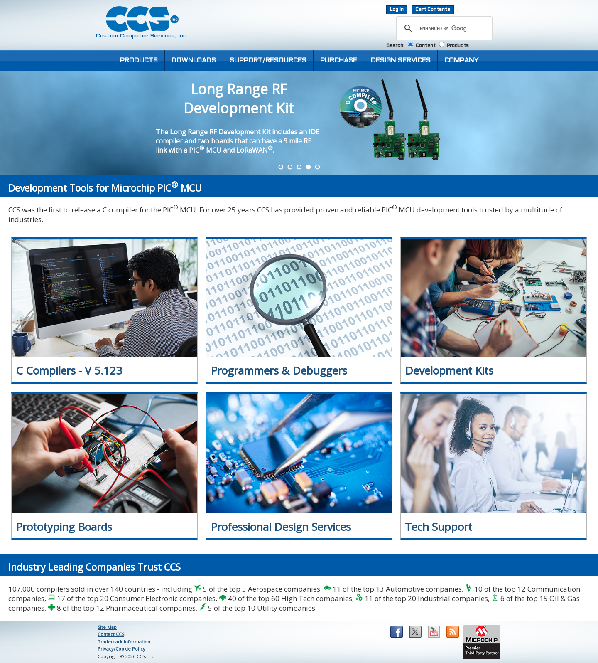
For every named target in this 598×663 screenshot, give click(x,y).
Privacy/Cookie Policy (121, 649)
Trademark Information (124, 641)
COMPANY (461, 60)
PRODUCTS (139, 60)
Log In (397, 9)
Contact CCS (111, 634)
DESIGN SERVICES (401, 60)
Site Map (107, 627)
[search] (443, 28)
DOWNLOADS (194, 60)
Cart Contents (432, 9)
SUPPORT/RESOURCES (268, 60)
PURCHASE (338, 60)
